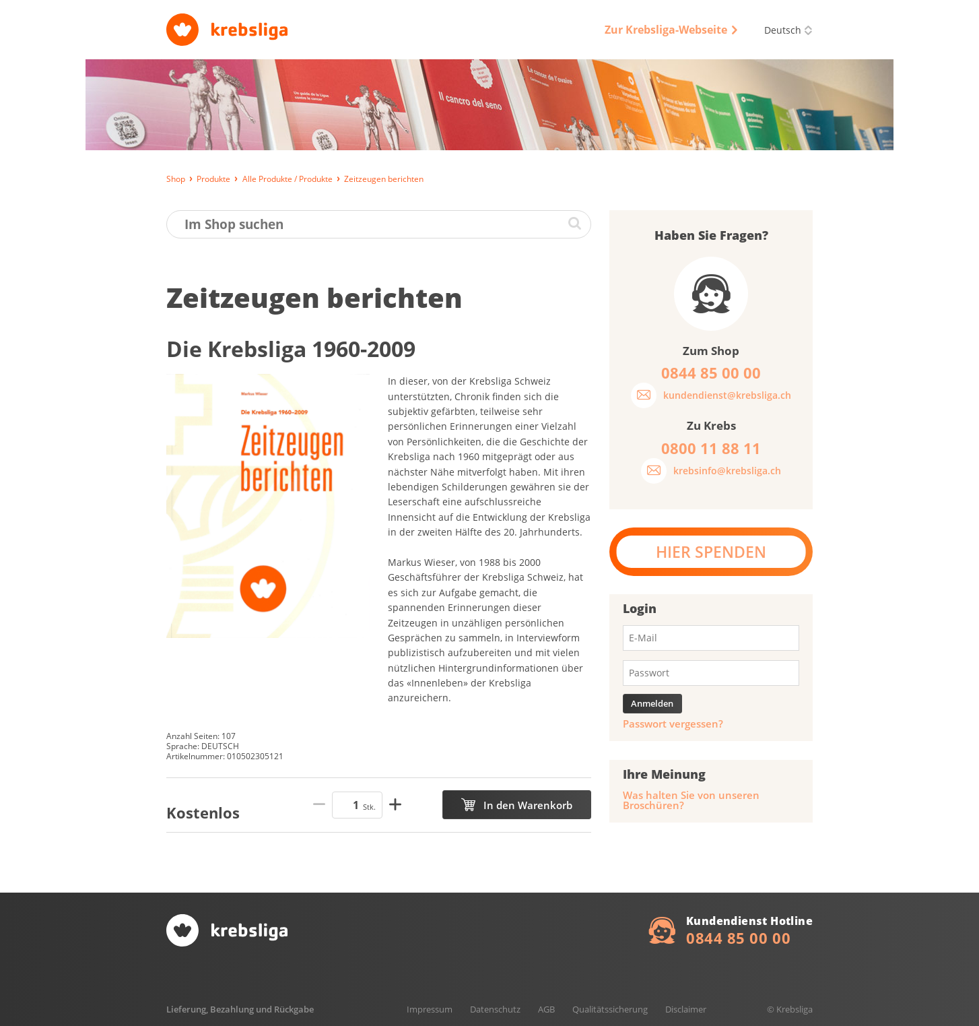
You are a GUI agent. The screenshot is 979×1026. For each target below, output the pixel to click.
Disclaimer (685, 1009)
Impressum (429, 1009)
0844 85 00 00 (738, 937)
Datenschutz (495, 1009)
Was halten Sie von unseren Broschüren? (691, 800)
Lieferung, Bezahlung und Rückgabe (240, 1009)
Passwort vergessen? (673, 724)
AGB (546, 1009)
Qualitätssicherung (610, 1009)
